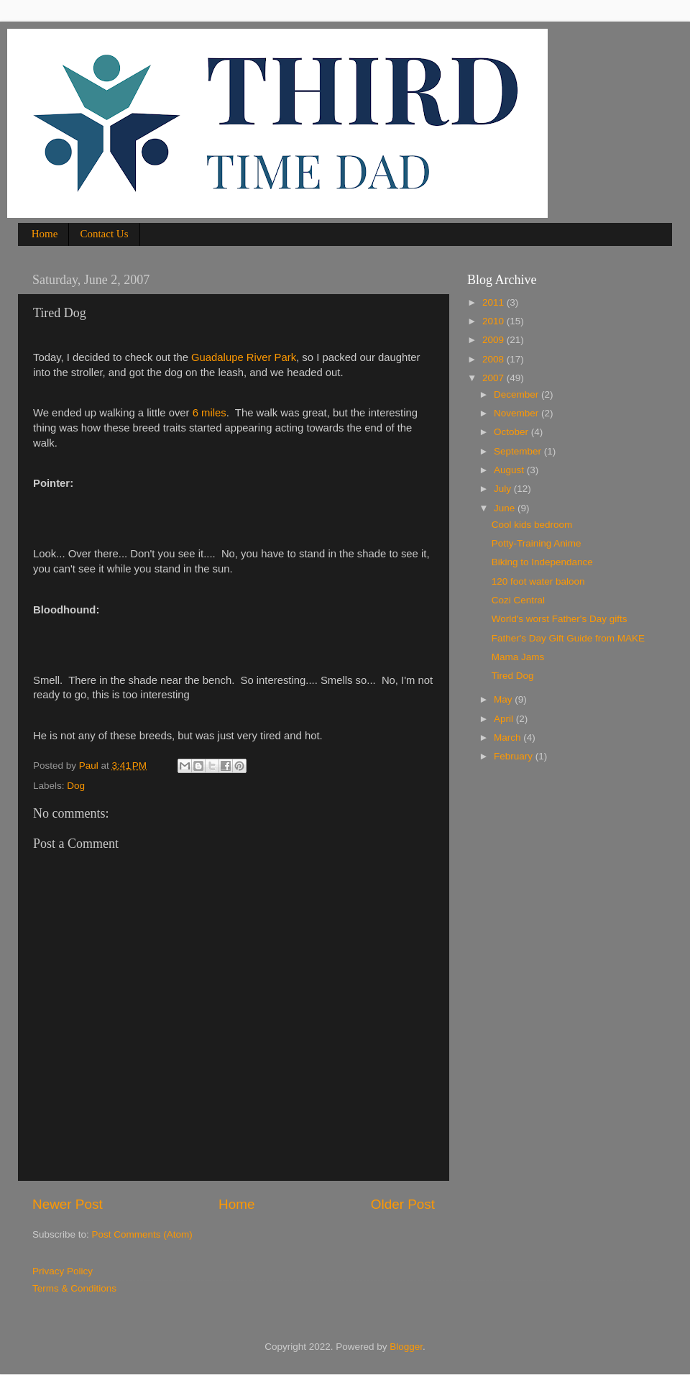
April (505, 718)
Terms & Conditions (74, 1288)
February (514, 756)
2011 (494, 302)
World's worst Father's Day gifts (559, 618)
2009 (494, 339)
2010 (494, 321)
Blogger (406, 1346)
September (519, 451)
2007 (494, 378)
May (504, 699)
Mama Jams (518, 657)
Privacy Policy (62, 1271)
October (512, 431)
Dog (76, 785)
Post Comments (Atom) (142, 1234)
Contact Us (104, 233)
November (517, 413)
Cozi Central (518, 600)
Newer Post (67, 1204)
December (517, 394)
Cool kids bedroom (532, 524)
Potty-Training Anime (536, 543)
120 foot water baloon (538, 581)
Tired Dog (513, 675)
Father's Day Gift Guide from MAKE (568, 638)
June (506, 508)
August (510, 470)
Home (45, 233)
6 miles (208, 413)
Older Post (403, 1204)
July (504, 488)
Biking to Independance (542, 562)
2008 (494, 359)
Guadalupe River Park (243, 357)
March (508, 737)
